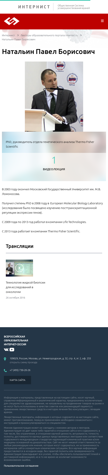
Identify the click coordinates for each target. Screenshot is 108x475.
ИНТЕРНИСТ (35, 7)
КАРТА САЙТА (17, 380)
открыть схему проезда (23, 362)
